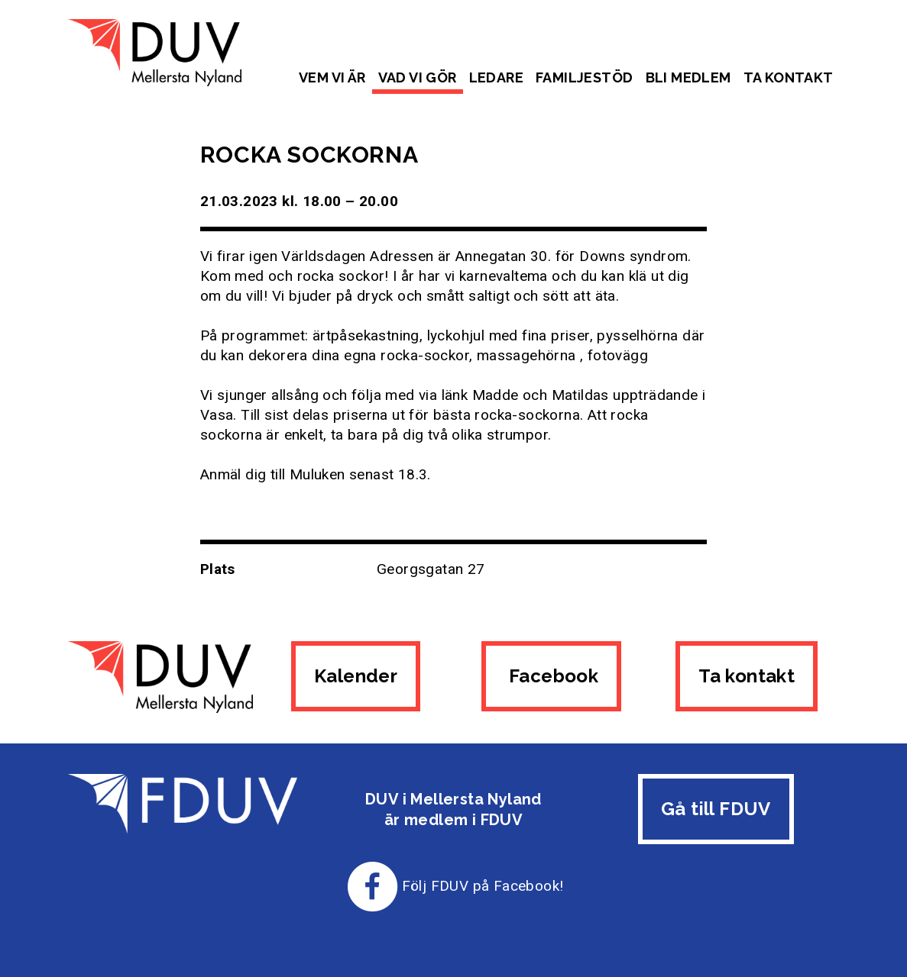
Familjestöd (584, 77)
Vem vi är (332, 77)
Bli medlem (688, 77)
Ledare (496, 77)
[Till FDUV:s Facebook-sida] (373, 886)
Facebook (551, 676)
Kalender (355, 676)
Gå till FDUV (716, 809)
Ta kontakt (788, 77)
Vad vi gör (417, 77)
